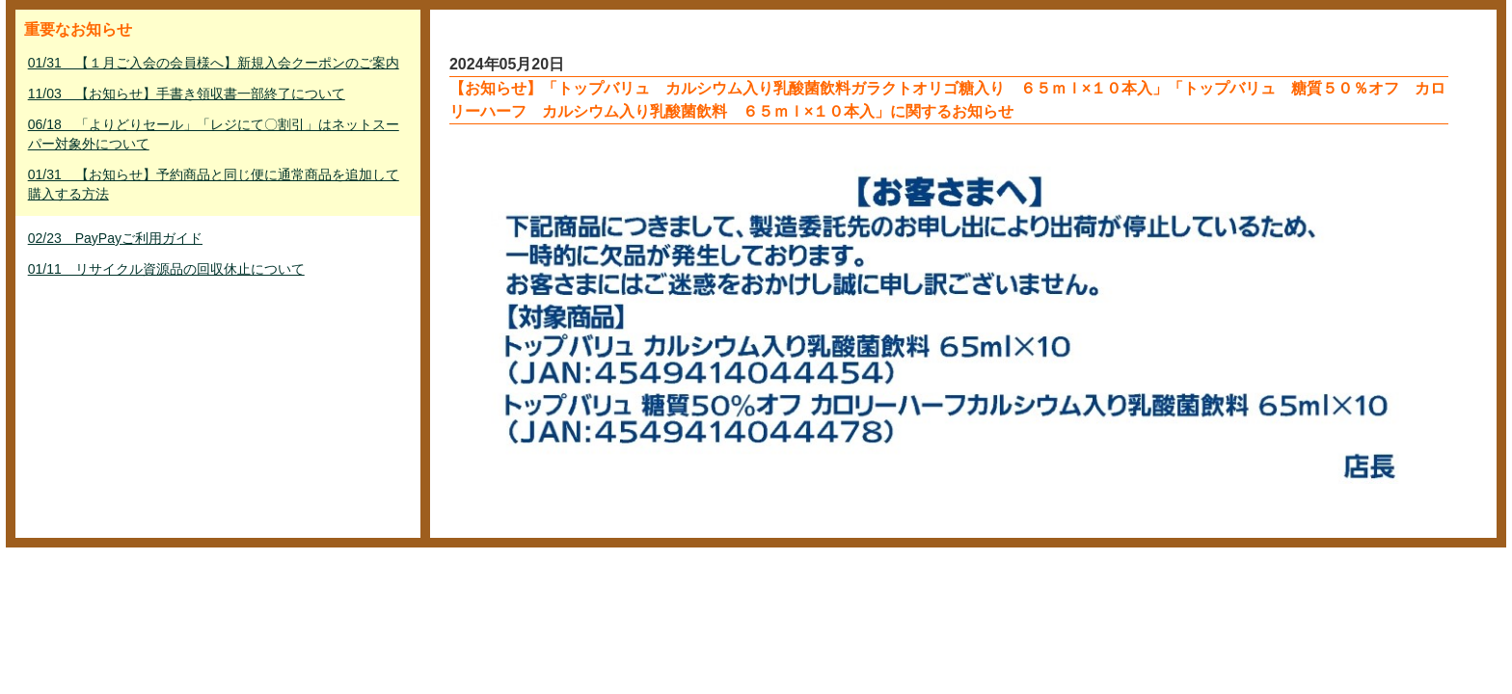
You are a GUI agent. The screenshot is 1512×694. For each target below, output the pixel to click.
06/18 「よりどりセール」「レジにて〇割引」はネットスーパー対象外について (213, 134)
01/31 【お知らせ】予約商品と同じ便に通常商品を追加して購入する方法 (213, 184)
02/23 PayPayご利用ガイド (115, 238)
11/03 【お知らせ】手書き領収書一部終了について (186, 93)
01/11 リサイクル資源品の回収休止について (166, 269)
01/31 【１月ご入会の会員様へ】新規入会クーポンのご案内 (213, 62)
